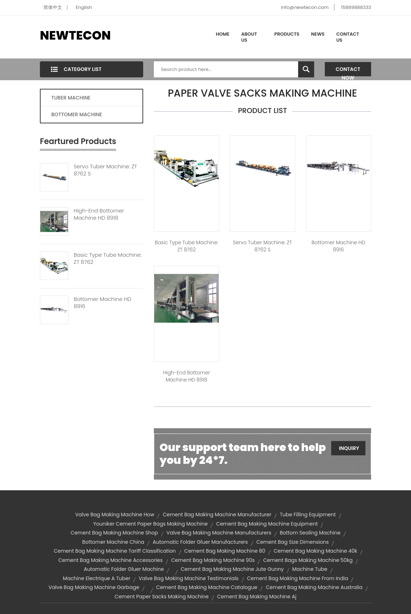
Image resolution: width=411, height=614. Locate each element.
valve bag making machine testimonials (189, 578)
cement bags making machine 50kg (308, 560)
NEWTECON (75, 35)
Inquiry (349, 448)
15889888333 (356, 7)
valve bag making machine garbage (93, 587)
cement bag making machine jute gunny (232, 569)
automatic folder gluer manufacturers (200, 542)
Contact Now (348, 71)
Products (286, 34)
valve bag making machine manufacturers (218, 532)
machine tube (309, 569)
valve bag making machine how (114, 514)
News (318, 34)
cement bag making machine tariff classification (115, 550)
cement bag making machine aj (256, 596)
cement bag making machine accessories (110, 560)
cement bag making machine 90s (213, 560)
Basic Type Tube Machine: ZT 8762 (107, 258)
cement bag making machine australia (314, 587)
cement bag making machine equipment (267, 523)
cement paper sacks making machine (162, 596)
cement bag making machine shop (114, 532)
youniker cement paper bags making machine (150, 523)
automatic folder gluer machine (124, 569)
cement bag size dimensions (292, 542)
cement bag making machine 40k (315, 550)
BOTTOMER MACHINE (76, 114)
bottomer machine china (113, 542)
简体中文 (52, 7)
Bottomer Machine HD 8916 (102, 303)
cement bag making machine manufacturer (217, 514)
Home (222, 34)
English (84, 7)
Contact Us (347, 37)
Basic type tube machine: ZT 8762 (186, 246)
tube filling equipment (308, 514)
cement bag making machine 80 (224, 550)
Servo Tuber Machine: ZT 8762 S (105, 170)
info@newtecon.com (305, 7)
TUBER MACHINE (70, 97)
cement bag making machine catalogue (206, 587)
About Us (249, 37)
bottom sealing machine (310, 532)
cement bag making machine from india (297, 578)
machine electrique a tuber (96, 578)
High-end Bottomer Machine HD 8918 (99, 214)
